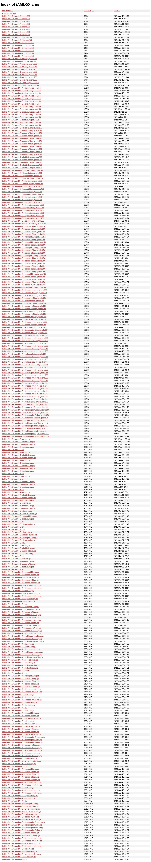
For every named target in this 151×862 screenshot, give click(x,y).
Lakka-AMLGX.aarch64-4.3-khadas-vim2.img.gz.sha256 (25, 351)
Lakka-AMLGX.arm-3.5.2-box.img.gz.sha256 (20, 85)
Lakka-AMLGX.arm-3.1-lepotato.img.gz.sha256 (21, 122)
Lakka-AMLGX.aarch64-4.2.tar (14, 708)
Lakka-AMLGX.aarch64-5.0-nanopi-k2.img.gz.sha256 (24, 287)
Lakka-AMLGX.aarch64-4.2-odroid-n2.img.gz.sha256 (23, 285)
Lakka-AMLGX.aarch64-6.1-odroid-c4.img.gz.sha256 (23, 258)
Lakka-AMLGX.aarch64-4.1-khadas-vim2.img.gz (21, 655)
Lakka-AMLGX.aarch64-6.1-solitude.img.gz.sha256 (23, 221)
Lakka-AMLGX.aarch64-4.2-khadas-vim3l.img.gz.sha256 (25, 389)
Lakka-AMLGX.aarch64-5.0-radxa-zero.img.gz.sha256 (24, 317)
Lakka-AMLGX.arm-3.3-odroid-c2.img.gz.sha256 (22, 168)
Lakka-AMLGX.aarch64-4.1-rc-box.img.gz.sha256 (22, 170)
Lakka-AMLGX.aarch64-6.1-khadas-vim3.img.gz (21, 748)
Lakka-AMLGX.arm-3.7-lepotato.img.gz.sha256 (21, 120)
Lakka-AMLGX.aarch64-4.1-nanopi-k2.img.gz (20, 607)
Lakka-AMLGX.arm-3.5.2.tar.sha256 (17, 40)
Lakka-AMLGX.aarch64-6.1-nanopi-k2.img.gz (20, 713)
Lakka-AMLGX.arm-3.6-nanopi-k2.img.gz (19, 551)
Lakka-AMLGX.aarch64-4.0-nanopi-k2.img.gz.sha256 (24, 274)
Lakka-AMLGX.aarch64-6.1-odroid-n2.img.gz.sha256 (23, 263)
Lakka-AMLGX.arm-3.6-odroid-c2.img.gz (18, 548)
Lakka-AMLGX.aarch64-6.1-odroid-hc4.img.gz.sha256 (24, 306)
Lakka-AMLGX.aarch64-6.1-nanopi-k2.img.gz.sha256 (24, 242)
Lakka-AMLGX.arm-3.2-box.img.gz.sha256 (19, 80)
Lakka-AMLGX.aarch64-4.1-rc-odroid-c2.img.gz (21, 615)
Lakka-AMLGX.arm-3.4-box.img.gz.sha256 (19, 64)
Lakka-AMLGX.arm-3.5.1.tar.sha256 (17, 37)
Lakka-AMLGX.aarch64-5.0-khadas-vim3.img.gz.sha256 (25, 381)
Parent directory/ (9, 13)
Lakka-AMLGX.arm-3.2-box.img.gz (16, 460)
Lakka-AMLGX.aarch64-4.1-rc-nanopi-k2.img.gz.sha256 (25, 402)
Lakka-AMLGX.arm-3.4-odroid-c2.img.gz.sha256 (22, 146)
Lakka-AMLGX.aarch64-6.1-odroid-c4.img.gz (20, 732)
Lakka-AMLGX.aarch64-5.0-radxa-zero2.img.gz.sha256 (24, 333)
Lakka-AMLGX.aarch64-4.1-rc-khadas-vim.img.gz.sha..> (25, 418)
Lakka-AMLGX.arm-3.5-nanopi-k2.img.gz (19, 508)
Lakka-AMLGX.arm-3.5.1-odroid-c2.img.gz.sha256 (22, 184)
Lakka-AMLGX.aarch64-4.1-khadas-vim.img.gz (21, 649)
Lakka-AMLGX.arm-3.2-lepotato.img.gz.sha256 (21, 107)
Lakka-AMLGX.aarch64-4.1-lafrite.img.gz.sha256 (22, 181)
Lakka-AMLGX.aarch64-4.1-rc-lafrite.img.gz (20, 668)
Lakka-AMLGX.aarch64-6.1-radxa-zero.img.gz (21, 726)
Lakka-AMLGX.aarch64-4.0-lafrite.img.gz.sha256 (22, 192)
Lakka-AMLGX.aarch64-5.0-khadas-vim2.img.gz (21, 846)
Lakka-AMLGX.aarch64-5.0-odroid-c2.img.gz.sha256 (23, 269)
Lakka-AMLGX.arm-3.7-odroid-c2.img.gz (18, 561)
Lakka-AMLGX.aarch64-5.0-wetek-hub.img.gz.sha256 (24, 224)
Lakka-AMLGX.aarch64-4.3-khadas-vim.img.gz (21, 790)
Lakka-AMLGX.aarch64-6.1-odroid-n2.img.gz (20, 729)
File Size (87, 11)
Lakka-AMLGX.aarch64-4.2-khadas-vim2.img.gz (21, 700)
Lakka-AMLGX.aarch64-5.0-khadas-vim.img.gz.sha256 (24, 311)
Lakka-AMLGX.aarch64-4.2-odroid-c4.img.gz (20, 684)
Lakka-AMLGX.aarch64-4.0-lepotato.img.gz (20, 599)
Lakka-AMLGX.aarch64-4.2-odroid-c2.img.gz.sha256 (23, 229)
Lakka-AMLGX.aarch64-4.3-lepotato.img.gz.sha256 (23, 213)
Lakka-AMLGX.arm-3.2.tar (13, 479)
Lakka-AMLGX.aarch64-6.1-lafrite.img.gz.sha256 (22, 200)
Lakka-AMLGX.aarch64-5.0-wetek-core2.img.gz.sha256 (25, 341)
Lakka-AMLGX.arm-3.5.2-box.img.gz (17, 532)
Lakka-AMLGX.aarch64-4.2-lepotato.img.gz (20, 702)
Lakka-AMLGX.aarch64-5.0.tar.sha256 (18, 48)
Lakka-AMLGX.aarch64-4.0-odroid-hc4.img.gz (21, 583)
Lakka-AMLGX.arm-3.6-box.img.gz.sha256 (19, 67)
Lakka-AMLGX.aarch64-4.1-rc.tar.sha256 (19, 61)
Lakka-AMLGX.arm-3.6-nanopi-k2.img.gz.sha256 (22, 144)
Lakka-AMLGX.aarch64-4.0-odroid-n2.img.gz (20, 577)
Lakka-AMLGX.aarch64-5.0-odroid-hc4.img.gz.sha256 (24, 298)
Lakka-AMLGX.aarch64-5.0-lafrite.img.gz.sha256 (22, 197)
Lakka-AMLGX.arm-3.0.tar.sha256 (16, 32)
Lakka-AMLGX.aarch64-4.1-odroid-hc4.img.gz (21, 625)
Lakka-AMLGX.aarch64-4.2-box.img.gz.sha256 (21, 91)
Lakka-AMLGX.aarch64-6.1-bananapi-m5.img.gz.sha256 (25, 373)
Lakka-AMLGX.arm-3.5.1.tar (13, 530)
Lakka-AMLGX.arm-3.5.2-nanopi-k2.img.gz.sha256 (23, 189)
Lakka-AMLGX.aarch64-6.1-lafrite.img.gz (19, 764)
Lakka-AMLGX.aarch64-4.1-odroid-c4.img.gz (20, 623)
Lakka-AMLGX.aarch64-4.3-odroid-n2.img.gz (20, 774)
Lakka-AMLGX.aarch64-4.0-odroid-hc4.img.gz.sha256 (24, 314)
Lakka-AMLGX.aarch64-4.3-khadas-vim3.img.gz (21, 782)
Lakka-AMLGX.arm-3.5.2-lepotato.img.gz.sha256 (22, 173)
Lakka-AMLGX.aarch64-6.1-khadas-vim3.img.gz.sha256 (25, 375)
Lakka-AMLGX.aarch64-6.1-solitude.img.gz (19, 724)
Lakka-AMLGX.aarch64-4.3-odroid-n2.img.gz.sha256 (23, 279)
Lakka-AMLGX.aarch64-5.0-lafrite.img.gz (19, 857)
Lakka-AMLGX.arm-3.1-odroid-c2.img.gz (18, 455)
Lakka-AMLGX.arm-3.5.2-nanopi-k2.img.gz (19, 538)
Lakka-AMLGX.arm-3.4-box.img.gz (16, 492)
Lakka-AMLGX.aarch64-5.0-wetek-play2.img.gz (21, 812)
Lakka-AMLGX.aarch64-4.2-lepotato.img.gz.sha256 (23, 216)
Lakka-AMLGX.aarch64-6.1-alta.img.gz (18, 721)
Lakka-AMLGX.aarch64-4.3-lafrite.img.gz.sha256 (22, 186)
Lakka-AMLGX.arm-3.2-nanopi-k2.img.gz (19, 468)
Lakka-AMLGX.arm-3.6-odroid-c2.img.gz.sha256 (22, 128)
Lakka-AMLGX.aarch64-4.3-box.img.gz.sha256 (21, 93)
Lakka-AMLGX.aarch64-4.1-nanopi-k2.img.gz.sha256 (24, 248)
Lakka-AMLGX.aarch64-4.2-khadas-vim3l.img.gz (22, 692)
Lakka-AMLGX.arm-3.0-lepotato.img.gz (18, 447)
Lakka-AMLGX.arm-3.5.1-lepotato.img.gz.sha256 (22, 176)
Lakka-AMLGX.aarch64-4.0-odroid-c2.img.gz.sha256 (23, 250)
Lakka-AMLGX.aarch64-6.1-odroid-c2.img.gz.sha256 (23, 271)
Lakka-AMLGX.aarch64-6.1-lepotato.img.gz (20, 758)
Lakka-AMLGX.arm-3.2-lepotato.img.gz (18, 471)
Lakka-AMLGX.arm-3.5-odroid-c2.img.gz (18, 506)
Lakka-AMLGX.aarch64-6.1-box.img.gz (18, 710)
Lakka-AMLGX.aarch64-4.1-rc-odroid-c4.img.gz (21, 628)
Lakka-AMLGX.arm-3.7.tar (13, 569)
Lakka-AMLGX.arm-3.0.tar (13, 450)
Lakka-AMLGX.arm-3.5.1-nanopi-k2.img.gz (19, 516)
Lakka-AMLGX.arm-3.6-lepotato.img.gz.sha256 (21, 112)
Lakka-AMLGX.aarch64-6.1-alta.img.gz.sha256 (21, 104)
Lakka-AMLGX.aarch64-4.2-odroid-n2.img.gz (20, 681)
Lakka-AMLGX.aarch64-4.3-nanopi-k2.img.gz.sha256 (24, 256)
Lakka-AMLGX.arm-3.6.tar (13, 556)
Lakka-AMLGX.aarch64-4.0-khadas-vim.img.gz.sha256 (24, 322)
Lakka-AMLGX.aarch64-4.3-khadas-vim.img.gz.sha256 (24, 327)
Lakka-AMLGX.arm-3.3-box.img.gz (16, 476)
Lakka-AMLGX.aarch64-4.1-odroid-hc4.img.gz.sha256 (24, 309)
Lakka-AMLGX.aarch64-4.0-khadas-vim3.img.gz (21, 585)
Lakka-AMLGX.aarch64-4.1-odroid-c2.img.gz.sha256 (23, 282)
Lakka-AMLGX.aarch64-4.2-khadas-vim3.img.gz (21, 689)
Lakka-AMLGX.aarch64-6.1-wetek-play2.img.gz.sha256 (24, 335)
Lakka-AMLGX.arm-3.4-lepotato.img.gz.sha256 (21, 115)
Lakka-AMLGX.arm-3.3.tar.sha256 (16, 19)
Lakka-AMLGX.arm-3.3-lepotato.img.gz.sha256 (21, 117)
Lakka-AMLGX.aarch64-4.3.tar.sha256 (18, 43)
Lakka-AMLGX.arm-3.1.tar (13, 474)
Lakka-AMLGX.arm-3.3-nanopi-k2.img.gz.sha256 (22, 133)
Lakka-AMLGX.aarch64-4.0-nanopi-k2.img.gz (20, 572)
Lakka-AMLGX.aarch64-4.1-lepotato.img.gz (20, 660)
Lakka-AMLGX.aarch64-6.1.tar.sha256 (18, 45)
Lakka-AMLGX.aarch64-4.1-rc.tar (15, 671)
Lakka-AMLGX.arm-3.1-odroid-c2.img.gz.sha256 (22, 165)
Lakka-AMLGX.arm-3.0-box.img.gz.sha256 (19, 69)
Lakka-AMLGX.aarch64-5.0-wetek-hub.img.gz (21, 809)
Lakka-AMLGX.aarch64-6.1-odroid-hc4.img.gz (21, 745)
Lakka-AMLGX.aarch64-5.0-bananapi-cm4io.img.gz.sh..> (25, 426)
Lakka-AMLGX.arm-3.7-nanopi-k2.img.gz (19, 564)
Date (116, 11)
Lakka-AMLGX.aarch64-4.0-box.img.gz (18, 591)
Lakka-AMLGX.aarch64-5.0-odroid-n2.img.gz (20, 817)
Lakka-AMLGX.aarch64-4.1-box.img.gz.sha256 (21, 99)
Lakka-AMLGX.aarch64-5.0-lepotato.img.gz (20, 851)
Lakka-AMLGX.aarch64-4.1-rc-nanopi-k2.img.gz (21, 609)
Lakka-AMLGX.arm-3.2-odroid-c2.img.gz (18, 466)
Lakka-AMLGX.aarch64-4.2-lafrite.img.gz (19, 705)
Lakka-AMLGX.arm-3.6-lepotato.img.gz (18, 554)
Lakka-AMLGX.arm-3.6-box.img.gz (16, 545)
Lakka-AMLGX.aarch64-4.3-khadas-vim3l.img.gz (22, 785)
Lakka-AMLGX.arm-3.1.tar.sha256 (16, 35)
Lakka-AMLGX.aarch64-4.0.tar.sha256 (18, 56)
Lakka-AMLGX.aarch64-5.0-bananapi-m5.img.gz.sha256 (25, 330)
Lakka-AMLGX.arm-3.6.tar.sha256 (16, 27)
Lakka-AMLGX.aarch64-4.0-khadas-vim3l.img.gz (22, 588)
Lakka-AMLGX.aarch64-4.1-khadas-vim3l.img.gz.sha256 (25, 394)
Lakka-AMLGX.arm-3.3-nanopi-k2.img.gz (19, 484)
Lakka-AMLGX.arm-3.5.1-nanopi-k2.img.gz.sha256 (23, 194)
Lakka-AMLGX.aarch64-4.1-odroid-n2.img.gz (20, 617)
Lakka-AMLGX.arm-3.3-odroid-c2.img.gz (18, 482)
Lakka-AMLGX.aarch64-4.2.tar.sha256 (18, 53)
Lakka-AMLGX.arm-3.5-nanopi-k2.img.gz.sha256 (22, 141)
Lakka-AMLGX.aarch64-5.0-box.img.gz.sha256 (21, 96)
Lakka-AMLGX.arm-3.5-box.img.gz (16, 503)
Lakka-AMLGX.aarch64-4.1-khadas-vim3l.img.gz (22, 639)
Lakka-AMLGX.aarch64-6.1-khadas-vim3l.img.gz (22, 750)
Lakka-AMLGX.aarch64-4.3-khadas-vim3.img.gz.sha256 (25, 349)
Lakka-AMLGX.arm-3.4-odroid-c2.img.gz (18, 495)
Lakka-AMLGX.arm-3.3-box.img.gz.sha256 (19, 75)
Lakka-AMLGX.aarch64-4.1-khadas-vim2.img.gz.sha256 (25, 343)
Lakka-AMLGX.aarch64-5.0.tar (14, 859)
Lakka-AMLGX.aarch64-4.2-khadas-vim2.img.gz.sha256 (25, 367)
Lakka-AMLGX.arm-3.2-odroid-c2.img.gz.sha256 (22, 138)
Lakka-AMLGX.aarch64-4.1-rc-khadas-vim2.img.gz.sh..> (25, 423)
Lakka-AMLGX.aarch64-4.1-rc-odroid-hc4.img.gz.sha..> (25, 420)
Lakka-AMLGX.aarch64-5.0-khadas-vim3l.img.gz (22, 841)
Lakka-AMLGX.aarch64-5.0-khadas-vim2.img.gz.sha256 (25, 338)
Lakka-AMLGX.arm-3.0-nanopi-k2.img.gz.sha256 (22, 149)
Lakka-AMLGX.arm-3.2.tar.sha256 (16, 16)
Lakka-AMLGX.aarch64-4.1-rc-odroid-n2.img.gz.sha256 (25, 407)
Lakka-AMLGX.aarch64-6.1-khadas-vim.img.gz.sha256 (24, 290)
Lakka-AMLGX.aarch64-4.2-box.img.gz (18, 695)
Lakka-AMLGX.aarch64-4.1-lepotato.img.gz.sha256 (23, 205)
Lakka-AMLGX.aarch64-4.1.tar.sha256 (18, 51)
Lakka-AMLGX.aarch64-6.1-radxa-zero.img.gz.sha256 (24, 319)
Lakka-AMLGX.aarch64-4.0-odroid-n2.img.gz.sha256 (23, 266)
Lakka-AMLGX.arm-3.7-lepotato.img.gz (18, 567)
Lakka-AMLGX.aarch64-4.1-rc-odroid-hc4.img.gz (22, 631)
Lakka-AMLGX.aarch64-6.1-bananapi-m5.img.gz (22, 740)
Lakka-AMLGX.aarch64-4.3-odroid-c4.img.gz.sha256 (23, 277)
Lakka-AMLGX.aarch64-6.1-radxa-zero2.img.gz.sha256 (24, 362)
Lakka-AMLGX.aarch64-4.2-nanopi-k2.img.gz (20, 676)
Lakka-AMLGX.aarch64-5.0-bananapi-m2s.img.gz (22, 830)
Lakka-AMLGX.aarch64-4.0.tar (14, 604)
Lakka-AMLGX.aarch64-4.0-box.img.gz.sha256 (21, 88)
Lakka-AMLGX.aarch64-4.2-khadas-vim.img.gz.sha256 (24, 295)
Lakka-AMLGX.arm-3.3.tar (13, 490)
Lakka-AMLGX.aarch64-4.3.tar (14, 801)
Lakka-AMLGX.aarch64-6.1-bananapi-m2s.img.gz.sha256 (25, 415)
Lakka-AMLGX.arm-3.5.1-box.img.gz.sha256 (20, 83)
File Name (6, 11)
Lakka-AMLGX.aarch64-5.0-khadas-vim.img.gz (21, 843)
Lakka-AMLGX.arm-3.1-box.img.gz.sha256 (19, 72)
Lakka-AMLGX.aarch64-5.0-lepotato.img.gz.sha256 (23, 218)
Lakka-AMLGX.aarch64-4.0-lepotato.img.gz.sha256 (23, 208)
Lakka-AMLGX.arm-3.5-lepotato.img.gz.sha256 (21, 125)
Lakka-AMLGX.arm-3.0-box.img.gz (16, 439)
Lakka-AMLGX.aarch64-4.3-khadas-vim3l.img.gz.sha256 (25, 386)
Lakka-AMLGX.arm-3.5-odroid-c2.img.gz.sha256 (22, 162)
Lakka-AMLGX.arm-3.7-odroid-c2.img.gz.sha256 (22, 157)
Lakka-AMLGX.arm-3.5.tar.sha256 (16, 21)
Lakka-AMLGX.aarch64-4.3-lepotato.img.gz (20, 796)
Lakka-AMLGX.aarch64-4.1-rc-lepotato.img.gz (21, 665)
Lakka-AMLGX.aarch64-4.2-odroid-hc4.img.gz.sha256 (24, 325)
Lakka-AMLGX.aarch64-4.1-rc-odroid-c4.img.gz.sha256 (24, 404)
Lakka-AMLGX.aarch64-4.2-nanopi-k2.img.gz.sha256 (24, 237)
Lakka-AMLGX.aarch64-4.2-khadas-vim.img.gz (21, 697)
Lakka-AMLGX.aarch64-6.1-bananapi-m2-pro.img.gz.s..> (25, 434)
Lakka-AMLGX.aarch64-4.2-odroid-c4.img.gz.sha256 (23, 226)
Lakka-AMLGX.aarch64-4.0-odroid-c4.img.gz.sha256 (23, 261)
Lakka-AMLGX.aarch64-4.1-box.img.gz (18, 644)
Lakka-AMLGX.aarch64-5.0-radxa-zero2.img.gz (21, 819)
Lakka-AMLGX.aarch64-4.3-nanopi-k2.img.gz (20, 769)
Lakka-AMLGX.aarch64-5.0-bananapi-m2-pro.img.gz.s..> (25, 436)
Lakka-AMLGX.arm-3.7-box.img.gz (16, 559)
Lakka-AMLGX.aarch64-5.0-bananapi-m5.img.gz (22, 825)
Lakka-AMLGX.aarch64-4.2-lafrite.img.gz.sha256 (22, 202)
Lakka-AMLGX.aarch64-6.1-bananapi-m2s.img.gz (22, 742)
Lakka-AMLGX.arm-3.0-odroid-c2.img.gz (18, 442)
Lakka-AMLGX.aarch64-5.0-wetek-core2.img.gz (21, 854)
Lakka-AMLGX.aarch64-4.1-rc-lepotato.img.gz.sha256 (24, 354)
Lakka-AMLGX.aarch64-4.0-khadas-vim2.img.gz (21, 596)
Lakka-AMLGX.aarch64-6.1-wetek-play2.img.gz (21, 718)
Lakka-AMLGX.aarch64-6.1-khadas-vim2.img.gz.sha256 (25, 370)
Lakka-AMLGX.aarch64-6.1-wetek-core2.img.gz (21, 761)
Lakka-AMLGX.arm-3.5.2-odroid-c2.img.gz (19, 535)
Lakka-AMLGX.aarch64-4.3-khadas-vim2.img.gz (21, 793)
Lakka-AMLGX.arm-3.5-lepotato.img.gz (18, 519)
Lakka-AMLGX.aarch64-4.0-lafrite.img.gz (19, 601)
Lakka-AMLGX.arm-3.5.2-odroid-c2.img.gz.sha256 (22, 178)
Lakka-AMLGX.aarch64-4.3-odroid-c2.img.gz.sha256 (23, 245)
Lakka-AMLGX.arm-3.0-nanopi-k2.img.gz (19, 444)
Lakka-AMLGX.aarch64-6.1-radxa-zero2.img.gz (21, 734)
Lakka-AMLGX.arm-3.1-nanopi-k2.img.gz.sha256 (22, 160)
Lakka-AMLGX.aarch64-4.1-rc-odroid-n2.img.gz (21, 620)
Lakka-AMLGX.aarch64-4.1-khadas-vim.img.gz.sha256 (24, 293)
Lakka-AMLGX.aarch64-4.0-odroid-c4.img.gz (20, 580)
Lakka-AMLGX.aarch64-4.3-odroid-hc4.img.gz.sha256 (24, 303)
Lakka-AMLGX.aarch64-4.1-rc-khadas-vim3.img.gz (23, 636)
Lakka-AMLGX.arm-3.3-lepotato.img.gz (18, 487)
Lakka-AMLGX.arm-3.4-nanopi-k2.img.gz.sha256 (22, 130)
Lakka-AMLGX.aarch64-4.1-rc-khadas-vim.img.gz (22, 652)
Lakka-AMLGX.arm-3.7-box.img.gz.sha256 (19, 77)
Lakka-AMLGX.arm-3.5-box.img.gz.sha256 (19, 59)
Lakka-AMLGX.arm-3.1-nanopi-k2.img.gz (19, 458)
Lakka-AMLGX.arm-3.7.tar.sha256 (16, 29)
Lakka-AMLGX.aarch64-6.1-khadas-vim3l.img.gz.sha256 (25, 391)
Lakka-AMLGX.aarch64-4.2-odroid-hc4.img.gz (21, 686)
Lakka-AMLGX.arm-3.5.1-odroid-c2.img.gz (19, 514)
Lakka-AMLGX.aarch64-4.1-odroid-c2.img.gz (20, 612)
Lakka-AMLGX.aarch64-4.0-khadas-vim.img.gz (21, 593)
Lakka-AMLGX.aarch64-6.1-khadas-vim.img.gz (21, 753)
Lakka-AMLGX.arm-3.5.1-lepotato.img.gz (19, 524)
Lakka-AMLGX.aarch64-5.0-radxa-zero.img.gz (21, 814)
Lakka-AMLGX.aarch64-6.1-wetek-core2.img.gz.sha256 (25, 365)
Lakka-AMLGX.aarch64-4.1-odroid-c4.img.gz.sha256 (23, 253)
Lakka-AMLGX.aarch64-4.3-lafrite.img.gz (19, 798)
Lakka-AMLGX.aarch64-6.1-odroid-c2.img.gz (20, 716)
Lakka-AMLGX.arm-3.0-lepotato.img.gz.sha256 (21, 109)
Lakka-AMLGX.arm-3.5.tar (13, 527)
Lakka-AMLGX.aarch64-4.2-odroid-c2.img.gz (20, 679)
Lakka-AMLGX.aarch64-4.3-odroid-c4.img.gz (20, 777)
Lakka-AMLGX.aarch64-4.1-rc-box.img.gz (19, 647)
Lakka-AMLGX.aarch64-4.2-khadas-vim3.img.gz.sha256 (25, 359)
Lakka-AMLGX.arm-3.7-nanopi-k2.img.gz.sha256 (22, 136)
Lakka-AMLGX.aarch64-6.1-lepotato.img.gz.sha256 (23, 210)
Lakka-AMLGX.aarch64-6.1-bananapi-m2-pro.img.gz (23, 737)
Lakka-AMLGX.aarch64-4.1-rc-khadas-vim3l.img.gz (23, 641)
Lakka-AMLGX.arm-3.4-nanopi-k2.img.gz (19, 498)
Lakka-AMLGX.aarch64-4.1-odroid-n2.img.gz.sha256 (23, 232)
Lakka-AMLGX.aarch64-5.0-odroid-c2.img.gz (20, 806)
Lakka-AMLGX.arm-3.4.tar (13, 522)
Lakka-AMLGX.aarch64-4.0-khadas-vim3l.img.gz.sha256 (25, 413)
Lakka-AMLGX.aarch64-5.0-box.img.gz (18, 849)
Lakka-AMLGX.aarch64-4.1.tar (14, 673)
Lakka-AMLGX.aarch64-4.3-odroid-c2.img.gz (20, 772)
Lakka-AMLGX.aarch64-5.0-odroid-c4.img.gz (20, 833)
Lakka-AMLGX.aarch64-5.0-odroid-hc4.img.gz (21, 836)
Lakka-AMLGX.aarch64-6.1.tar (14, 766)
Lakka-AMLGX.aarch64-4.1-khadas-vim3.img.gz (21, 633)
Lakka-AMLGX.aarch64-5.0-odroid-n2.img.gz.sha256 (23, 234)
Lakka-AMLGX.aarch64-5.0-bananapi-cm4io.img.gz (23, 827)
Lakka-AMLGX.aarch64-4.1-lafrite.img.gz (19, 663)
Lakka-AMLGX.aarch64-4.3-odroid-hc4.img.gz (21, 780)
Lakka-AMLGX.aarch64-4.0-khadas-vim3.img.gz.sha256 (25, 378)
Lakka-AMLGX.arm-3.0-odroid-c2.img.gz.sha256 (22, 152)
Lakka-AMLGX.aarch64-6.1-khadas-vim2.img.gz (21, 756)
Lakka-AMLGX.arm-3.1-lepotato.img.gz (18, 463)
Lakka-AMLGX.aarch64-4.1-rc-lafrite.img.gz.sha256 (23, 301)
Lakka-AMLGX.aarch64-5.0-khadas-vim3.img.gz (21, 838)
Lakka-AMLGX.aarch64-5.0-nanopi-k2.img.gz (20, 804)
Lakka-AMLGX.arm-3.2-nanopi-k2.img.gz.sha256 (22, 154)
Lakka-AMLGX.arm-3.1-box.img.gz (16, 452)
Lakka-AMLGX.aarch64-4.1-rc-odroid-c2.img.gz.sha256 (24, 399)
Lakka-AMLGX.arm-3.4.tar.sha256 (16, 24)
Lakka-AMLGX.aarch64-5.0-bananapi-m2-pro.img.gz (23, 822)
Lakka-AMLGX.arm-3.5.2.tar (13, 543)
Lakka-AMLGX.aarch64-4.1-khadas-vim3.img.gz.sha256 (25, 357)
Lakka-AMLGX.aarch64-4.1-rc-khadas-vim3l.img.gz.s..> (25, 431)
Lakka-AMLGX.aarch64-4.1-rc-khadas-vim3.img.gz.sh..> (25, 428)
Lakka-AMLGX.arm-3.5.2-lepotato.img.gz (19, 540)
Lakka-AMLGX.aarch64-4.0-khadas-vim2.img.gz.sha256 (25, 346)
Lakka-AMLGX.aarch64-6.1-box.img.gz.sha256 (21, 101)
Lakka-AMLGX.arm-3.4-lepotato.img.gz (18, 500)
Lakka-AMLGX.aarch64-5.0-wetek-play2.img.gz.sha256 (24, 383)
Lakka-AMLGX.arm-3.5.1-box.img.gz (17, 511)
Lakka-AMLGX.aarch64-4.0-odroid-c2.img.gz (20, 575)
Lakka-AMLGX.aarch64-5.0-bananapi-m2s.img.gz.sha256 (25, 410)
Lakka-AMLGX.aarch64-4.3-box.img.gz (18, 788)
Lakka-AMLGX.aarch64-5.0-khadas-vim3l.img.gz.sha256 (25, 397)
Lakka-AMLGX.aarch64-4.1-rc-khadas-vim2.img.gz (23, 657)
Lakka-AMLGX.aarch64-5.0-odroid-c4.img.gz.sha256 (23, 240)
